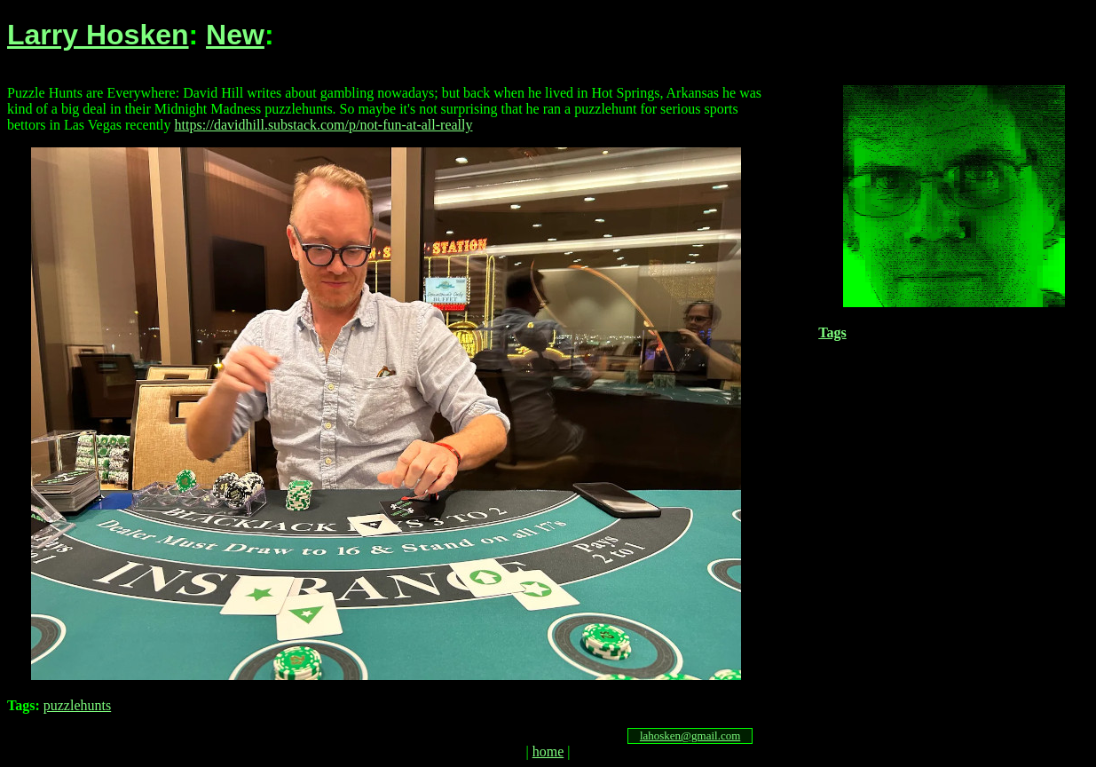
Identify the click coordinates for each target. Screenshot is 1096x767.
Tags (832, 332)
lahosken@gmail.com (690, 735)
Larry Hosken (98, 35)
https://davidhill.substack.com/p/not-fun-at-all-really (324, 124)
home (548, 751)
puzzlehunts (77, 705)
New (235, 35)
